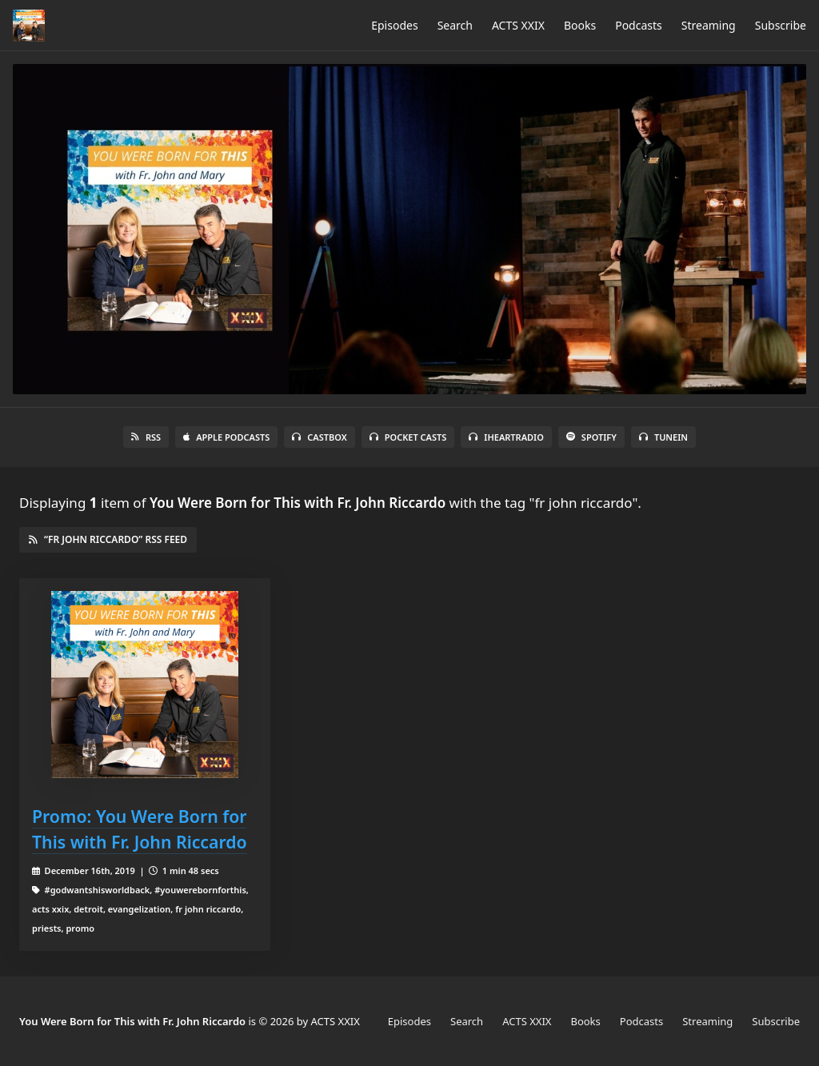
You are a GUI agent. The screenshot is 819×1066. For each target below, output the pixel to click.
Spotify (591, 437)
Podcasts (638, 25)
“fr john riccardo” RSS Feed (108, 539)
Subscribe (780, 25)
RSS (146, 437)
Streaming (708, 25)
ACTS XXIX (518, 25)
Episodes (394, 25)
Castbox (319, 437)
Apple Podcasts (226, 437)
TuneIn (663, 437)
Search (455, 25)
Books (580, 25)
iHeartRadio (506, 437)
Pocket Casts (408, 437)
